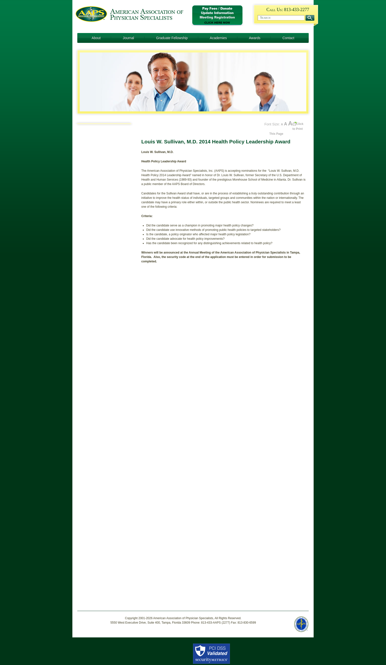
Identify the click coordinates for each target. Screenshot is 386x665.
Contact (288, 37)
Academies (218, 37)
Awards (254, 37)
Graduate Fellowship (172, 37)
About (96, 37)
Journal (128, 37)
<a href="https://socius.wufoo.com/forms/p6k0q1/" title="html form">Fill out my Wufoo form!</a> (223, 434)
